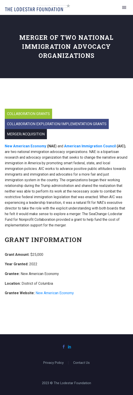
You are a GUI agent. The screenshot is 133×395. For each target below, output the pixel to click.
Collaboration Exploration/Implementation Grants (56, 124)
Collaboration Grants (28, 114)
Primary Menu (124, 7)
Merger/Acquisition (26, 134)
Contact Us (81, 362)
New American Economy (55, 293)
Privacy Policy (53, 362)
